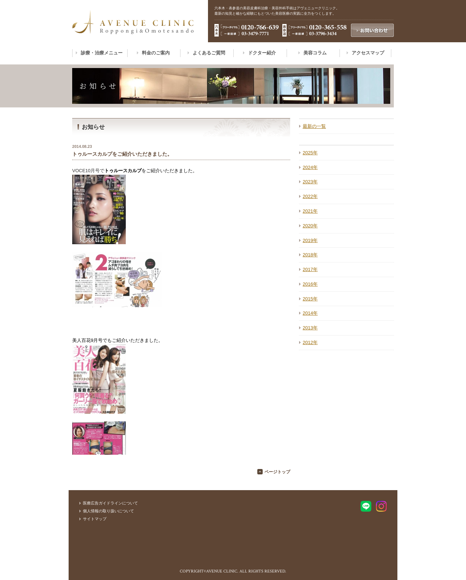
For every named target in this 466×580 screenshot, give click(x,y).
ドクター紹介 (262, 52)
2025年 (310, 152)
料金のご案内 (156, 52)
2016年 (310, 284)
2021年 (310, 211)
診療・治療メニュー (102, 52)
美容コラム (315, 52)
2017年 (310, 269)
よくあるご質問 (209, 52)
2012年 (310, 342)
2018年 (310, 254)
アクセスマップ (368, 52)
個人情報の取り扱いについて (108, 511)
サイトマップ (94, 519)
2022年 (310, 196)
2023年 (310, 181)
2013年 (310, 327)
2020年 (310, 225)
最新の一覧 (314, 126)
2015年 (310, 298)
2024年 (310, 167)
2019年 (310, 240)
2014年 (310, 313)
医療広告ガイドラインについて (110, 503)
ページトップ (277, 471)
